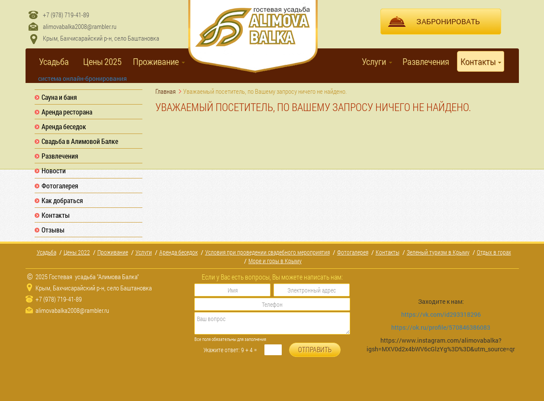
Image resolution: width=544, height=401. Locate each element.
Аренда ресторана (67, 111)
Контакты (478, 61)
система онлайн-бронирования (82, 78)
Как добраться (62, 200)
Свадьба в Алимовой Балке (80, 141)
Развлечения (425, 61)
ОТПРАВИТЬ (315, 349)
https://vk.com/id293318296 (441, 314)
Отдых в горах (494, 252)
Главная (165, 91)
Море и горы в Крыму (275, 261)
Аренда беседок (64, 126)
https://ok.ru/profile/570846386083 (440, 327)
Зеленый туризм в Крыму (438, 252)
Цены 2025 (102, 61)
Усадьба (54, 61)
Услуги (374, 61)
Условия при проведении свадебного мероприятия (267, 252)
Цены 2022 (77, 252)
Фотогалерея (60, 185)
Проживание (156, 61)
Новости (54, 170)
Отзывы (53, 229)
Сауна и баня (59, 97)
